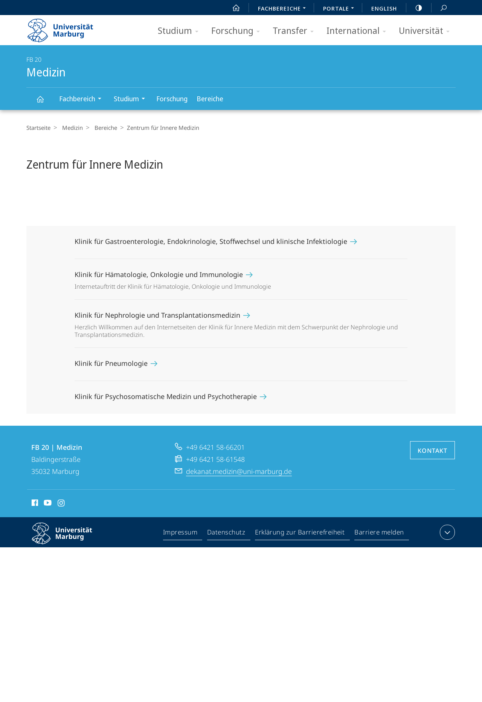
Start (232, 8)
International (358, 31)
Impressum (180, 533)
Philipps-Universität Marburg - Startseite (66, 27)
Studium (180, 31)
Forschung (238, 31)
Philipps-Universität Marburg (68, 539)
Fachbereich (82, 99)
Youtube (47, 504)
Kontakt (432, 450)
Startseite (38, 127)
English (384, 8)
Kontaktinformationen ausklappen (446, 532)
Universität (427, 31)
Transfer (296, 31)
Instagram (61, 504)
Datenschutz (226, 533)
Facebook (34, 504)
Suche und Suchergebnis (439, 8)
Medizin (44, 102)
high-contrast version (414, 8)
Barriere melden (379, 533)
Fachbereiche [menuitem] (284, 9)
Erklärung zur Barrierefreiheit (300, 533)
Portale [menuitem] (340, 9)
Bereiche (210, 98)
